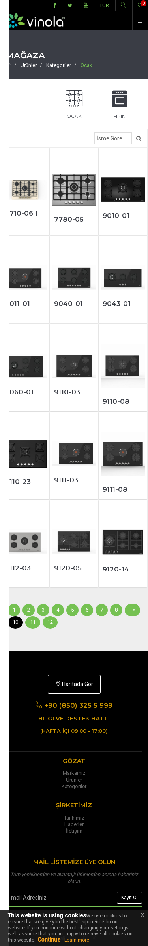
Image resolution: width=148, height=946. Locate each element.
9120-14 (116, 569)
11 (33, 622)
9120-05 (68, 568)
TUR (104, 5)
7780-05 (69, 219)
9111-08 (115, 489)
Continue (48, 939)
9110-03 (67, 392)
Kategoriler (58, 65)
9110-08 (116, 401)
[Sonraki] (134, 610)
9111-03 (66, 480)
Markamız (74, 773)
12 (50, 622)
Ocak (86, 65)
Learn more (76, 940)
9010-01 (116, 216)
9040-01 (68, 304)
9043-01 (117, 304)
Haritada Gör (74, 684)
